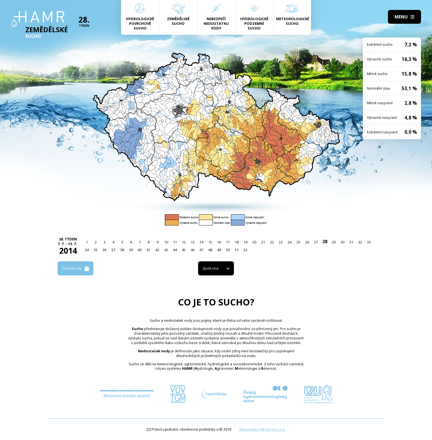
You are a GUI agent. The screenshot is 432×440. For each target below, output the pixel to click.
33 (369, 242)
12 (184, 242)
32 (360, 242)
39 (131, 249)
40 (140, 249)
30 (342, 242)
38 (122, 249)
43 (166, 249)
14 (201, 242)
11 (175, 242)
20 (254, 242)
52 (245, 249)
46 (193, 249)
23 (281, 242)
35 (96, 249)
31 (351, 242)
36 (104, 249)
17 (228, 242)
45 (184, 249)
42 (157, 249)
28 (324, 241)
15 (210, 242)
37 (113, 249)
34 (87, 249)
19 (245, 242)
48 (210, 249)
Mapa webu (249, 429)
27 (316, 242)
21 (263, 242)
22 (272, 242)
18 (237, 242)
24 (289, 242)
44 (175, 249)
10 (166, 242)
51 (237, 249)
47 (201, 249)
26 (307, 242)
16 (219, 242)
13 (193, 242)
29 (334, 242)
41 (148, 249)
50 (228, 249)
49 (219, 249)
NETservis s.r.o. (272, 429)
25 (298, 242)
